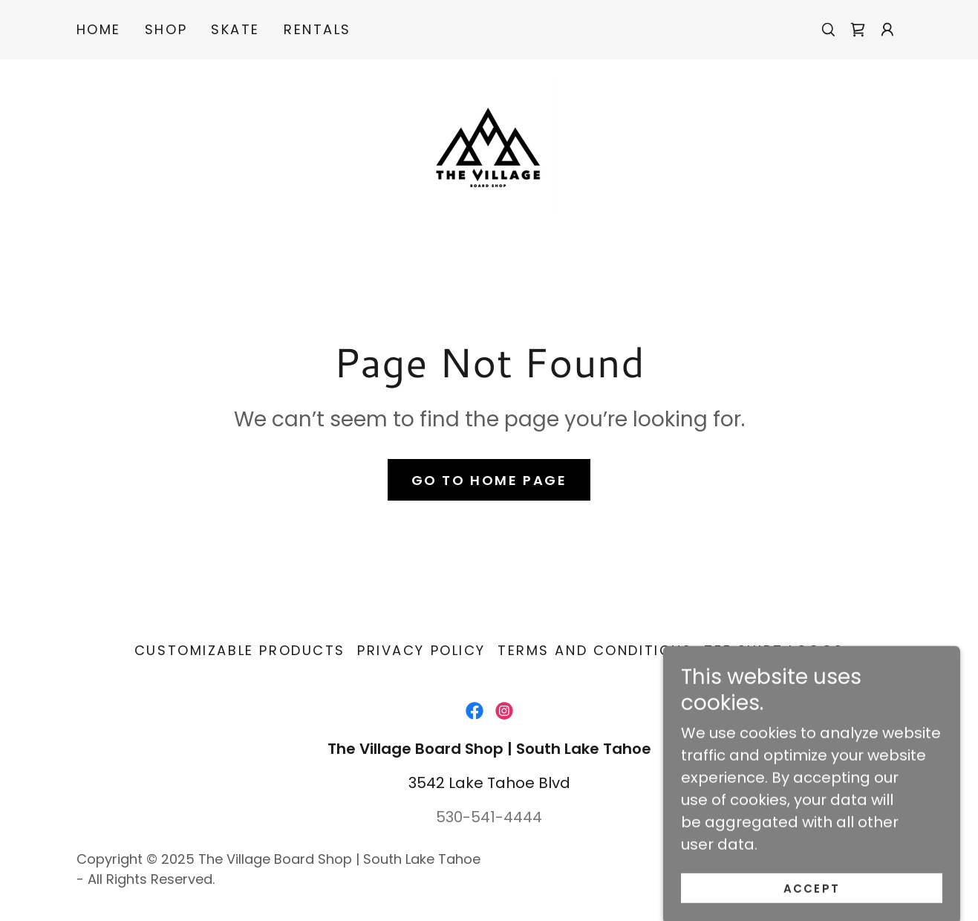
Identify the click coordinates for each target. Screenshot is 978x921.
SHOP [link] (166, 29)
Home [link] (98, 29)
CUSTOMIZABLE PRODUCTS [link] (239, 650)
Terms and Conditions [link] (595, 650)
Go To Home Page (489, 480)
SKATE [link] (235, 29)
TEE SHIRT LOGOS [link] (774, 650)
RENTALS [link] (317, 29)
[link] (858, 30)
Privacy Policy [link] (421, 650)
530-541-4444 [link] (489, 817)
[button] (887, 30)
